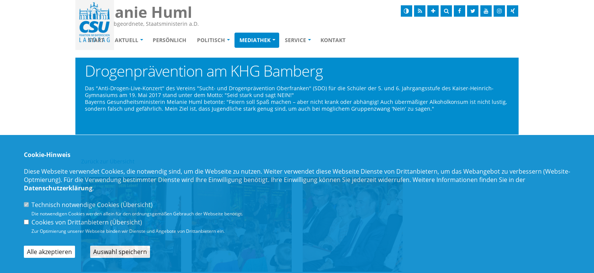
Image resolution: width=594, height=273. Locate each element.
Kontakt (376, 40)
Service (339, 40)
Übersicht (137, 205)
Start (139, 40)
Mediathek (298, 40)
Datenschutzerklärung (58, 188)
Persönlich (213, 40)
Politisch (255, 40)
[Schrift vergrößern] (433, 11)
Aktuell (170, 40)
